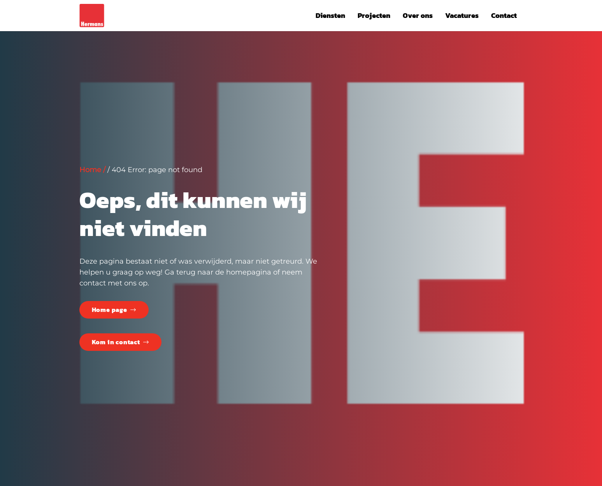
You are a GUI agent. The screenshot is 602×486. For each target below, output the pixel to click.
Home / (92, 170)
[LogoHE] (91, 15)
